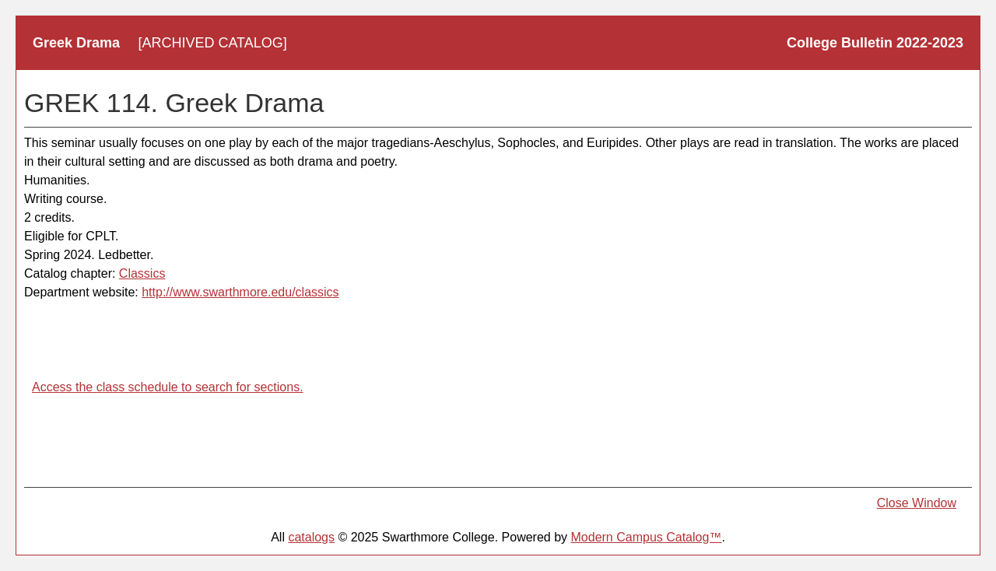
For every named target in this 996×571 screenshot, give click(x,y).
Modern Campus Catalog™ (646, 537)
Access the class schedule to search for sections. (167, 387)
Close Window (916, 503)
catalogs (311, 537)
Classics (142, 273)
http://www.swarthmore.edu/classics (240, 292)
